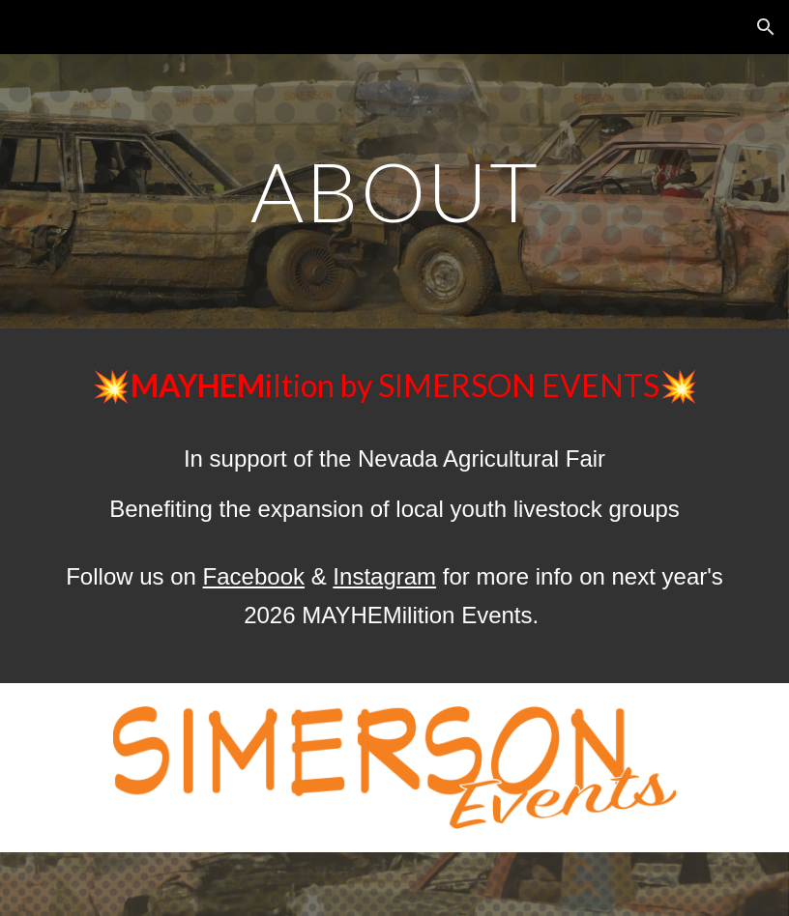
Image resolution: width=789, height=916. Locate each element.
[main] (394, 191)
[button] (766, 27)
